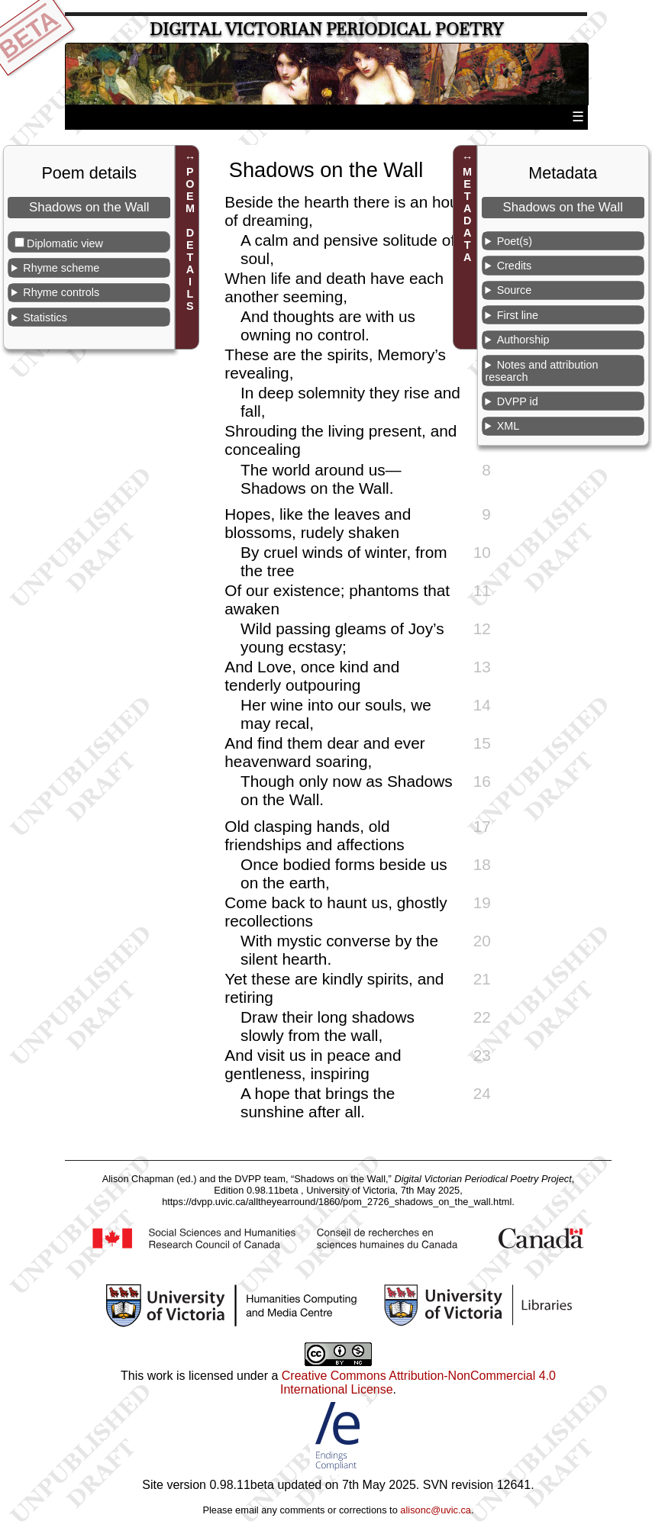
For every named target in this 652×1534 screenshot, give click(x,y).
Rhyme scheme (61, 268)
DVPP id (517, 401)
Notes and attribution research (541, 371)
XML (508, 426)
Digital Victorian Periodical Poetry (326, 29)
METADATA (467, 215)
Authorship (523, 340)
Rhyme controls (61, 292)
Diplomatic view (65, 243)
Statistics (45, 317)
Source (514, 290)
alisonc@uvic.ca (435, 1510)
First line (517, 315)
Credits (514, 265)
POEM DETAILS (190, 239)
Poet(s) (514, 241)
